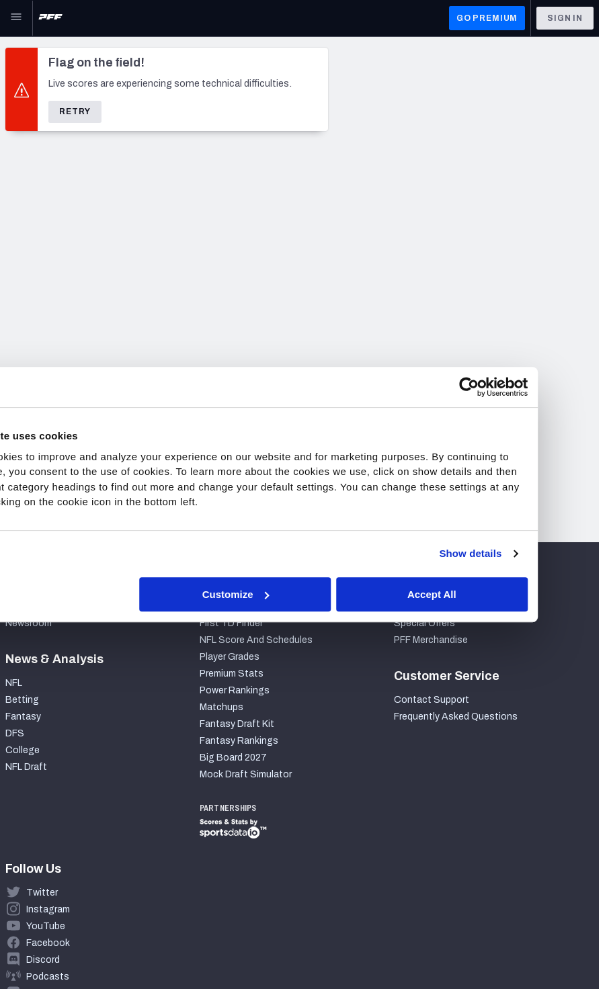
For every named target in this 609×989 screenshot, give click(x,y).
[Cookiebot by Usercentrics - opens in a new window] (535, 387)
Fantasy (23, 717)
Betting (22, 700)
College (22, 750)
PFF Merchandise (431, 640)
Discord (43, 960)
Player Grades (229, 657)
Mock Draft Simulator (246, 774)
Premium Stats (231, 674)
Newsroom (28, 623)
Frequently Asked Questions (456, 717)
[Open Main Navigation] (16, 18)
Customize (303, 594)
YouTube (45, 926)
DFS (14, 733)
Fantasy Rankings (239, 741)
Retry (75, 111)
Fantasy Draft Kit (237, 724)
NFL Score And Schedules (256, 640)
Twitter (42, 893)
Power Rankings (235, 690)
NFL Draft (26, 767)
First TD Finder (231, 623)
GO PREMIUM (487, 18)
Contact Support (431, 700)
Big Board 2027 (233, 757)
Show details (536, 553)
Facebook (48, 943)
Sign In (565, 18)
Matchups (221, 707)
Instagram (48, 909)
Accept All (498, 594)
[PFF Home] (50, 18)
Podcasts (47, 977)
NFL (13, 683)
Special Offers (424, 623)
